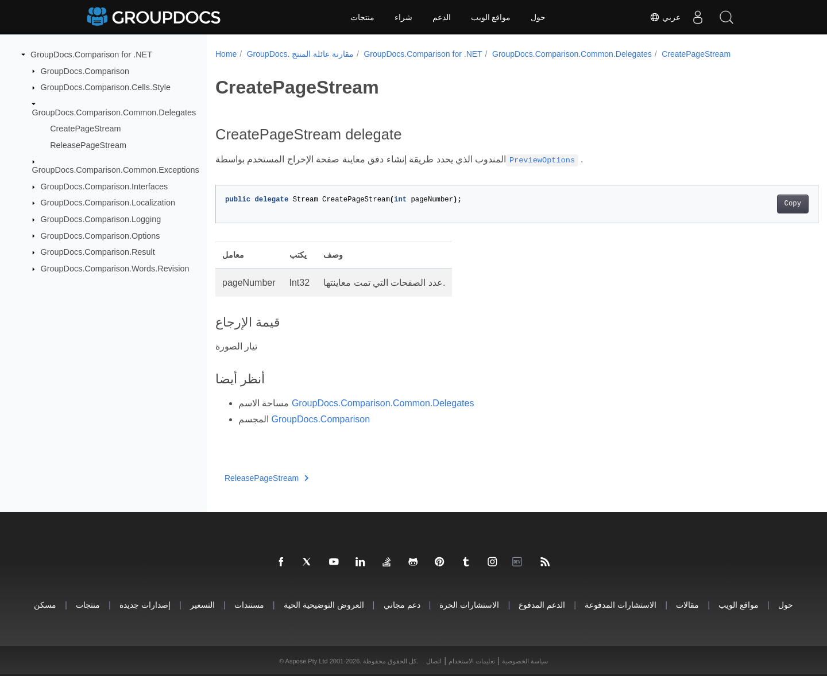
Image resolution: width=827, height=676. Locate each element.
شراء (403, 17)
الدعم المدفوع (542, 604)
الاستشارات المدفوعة (620, 604)
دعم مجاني (402, 604)
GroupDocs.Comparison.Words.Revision (115, 268)
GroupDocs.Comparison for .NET (91, 54)
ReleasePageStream (88, 145)
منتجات (362, 17)
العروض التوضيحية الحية (324, 604)
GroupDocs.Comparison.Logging (101, 219)
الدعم (441, 17)
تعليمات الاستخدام (472, 661)
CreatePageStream (85, 128)
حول (538, 17)
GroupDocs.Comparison (85, 70)
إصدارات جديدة (145, 604)
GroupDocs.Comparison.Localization (108, 202)
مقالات (687, 604)
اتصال (434, 661)
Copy (751, 204)
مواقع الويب (491, 17)
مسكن (45, 604)
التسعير (202, 604)
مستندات (249, 604)
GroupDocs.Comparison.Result (98, 252)
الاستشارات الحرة (469, 604)
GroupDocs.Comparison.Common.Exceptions (115, 169)
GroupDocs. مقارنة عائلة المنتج (300, 54)
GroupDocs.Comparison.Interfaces (104, 186)
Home (226, 54)
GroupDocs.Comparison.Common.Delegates (114, 111)
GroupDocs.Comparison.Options (100, 235)
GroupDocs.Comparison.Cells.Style (106, 87)
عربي (665, 17)
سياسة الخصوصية (525, 661)
